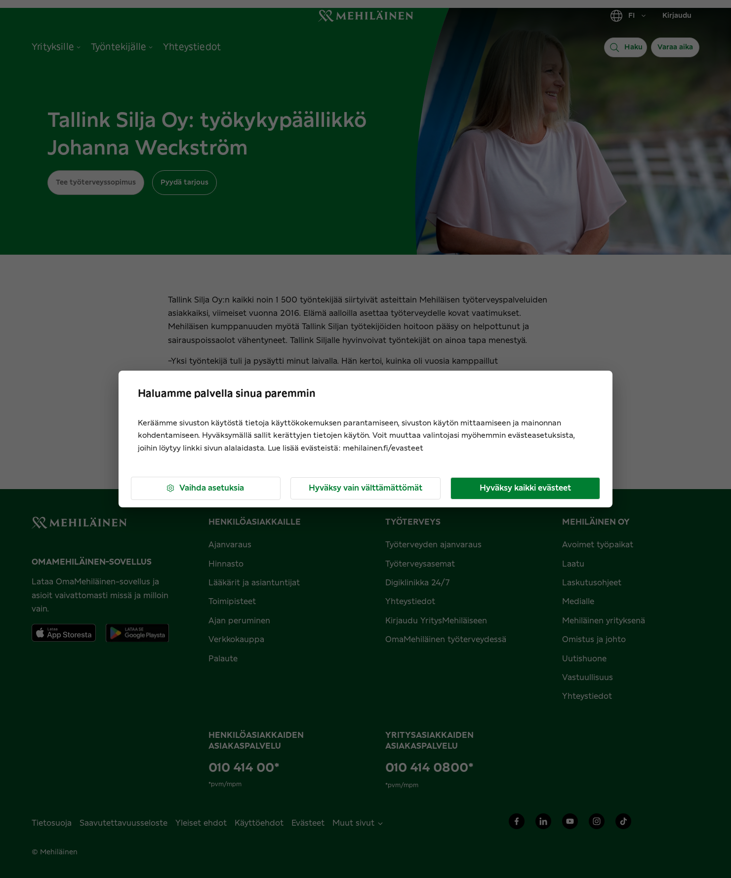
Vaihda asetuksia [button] (204, 488)
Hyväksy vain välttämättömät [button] (365, 488)
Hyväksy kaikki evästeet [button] (525, 488)
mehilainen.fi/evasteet (383, 448)
